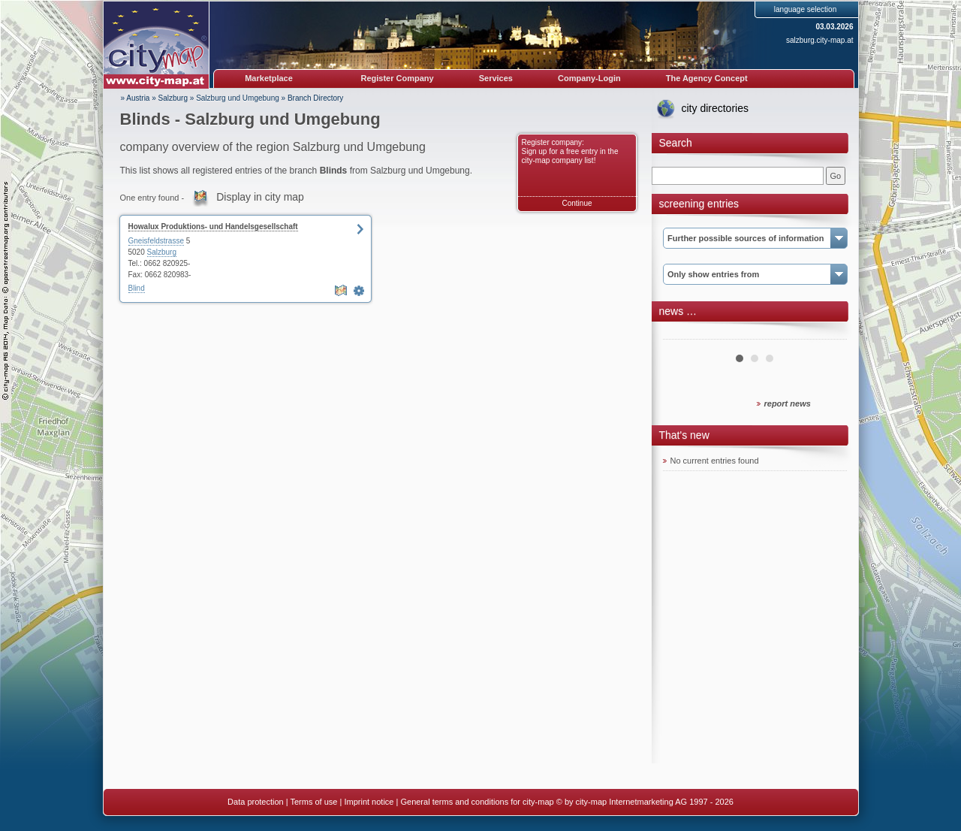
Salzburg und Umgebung (237, 98)
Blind (136, 288)
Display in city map (260, 197)
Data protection (255, 801)
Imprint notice (368, 801)
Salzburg (173, 98)
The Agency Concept (707, 78)
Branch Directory (315, 98)
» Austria (135, 98)
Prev (682, 334)
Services (496, 78)
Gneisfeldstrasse (156, 241)
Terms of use (313, 801)
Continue (577, 203)
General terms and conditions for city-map (476, 801)
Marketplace (269, 78)
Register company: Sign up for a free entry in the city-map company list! (570, 151)
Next (827, 334)
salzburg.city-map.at (819, 40)
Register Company (397, 78)
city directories (715, 108)
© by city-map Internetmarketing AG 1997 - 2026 (645, 801)
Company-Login (589, 78)
